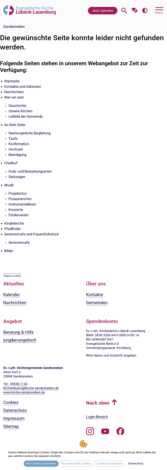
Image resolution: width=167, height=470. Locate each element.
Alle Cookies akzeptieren (41, 463)
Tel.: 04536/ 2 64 (15, 384)
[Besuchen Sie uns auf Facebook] (120, 431)
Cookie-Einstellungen (109, 463)
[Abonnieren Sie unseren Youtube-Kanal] (105, 431)
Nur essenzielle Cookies (76, 463)
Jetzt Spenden (102, 11)
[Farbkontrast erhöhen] (144, 10)
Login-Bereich (97, 417)
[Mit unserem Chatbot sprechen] (134, 9)
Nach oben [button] (98, 403)
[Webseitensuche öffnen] (124, 10)
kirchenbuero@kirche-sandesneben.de (31, 388)
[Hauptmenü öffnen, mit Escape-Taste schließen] (159, 10)
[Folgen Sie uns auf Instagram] (90, 431)
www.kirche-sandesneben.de (24, 392)
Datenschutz (135, 463)
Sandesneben (14, 27)
